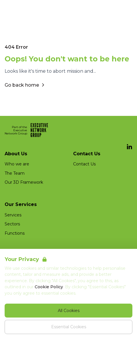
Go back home (25, 85)
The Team (15, 173)
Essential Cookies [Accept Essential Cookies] (68, 326)
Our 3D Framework (24, 182)
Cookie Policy (49, 286)
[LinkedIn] (129, 147)
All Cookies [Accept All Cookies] (68, 310)
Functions (15, 233)
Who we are (17, 164)
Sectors (12, 224)
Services (13, 215)
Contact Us (84, 164)
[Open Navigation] (125, 8)
